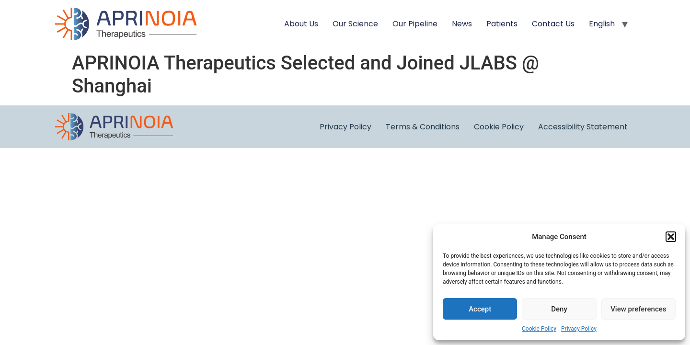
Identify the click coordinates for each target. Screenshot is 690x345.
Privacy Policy (579, 328)
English (602, 23)
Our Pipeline (414, 23)
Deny (559, 309)
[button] (671, 237)
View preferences (638, 309)
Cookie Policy (539, 328)
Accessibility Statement (583, 126)
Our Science (355, 23)
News (462, 23)
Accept (480, 309)
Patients (502, 23)
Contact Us (553, 23)
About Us (301, 23)
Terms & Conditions (423, 126)
